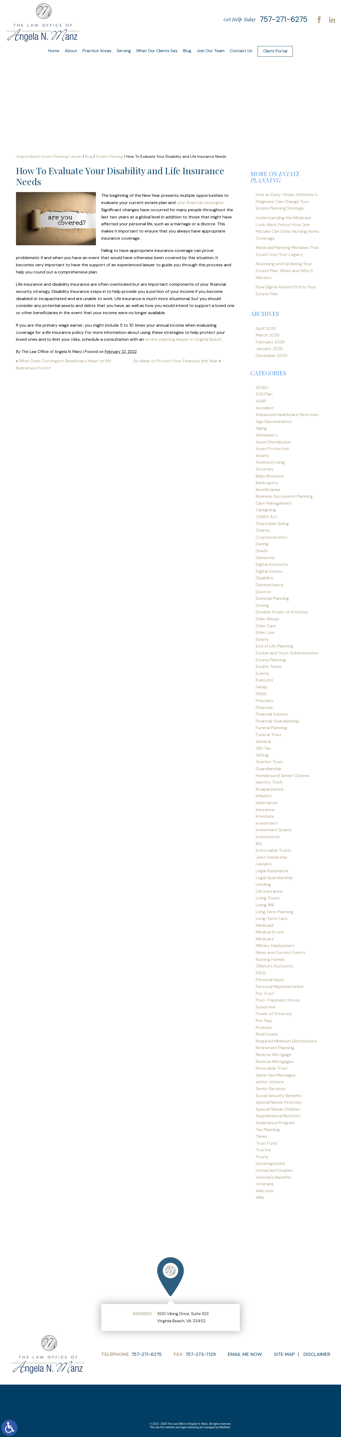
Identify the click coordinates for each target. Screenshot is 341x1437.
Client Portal (275, 51)
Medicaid (264, 925)
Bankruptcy (267, 482)
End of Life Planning (274, 646)
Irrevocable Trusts (273, 850)
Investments (268, 837)
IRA (259, 843)
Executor (265, 680)
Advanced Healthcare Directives (287, 414)
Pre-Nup (264, 1020)
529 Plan (264, 394)
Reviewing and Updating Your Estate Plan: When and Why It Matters (284, 270)
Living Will (265, 905)
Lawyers (264, 864)
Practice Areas (97, 50)
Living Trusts (268, 898)
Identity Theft (269, 782)
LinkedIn (332, 19)
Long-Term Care (271, 918)
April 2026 (266, 328)
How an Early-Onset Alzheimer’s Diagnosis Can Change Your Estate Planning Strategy (287, 201)
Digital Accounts (272, 564)
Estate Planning (109, 156)
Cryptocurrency (271, 537)
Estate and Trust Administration (287, 653)
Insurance (265, 809)
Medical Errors (270, 932)
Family (261, 687)
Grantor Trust (269, 762)
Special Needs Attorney (279, 1102)
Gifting (262, 755)
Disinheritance (269, 585)
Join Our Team (211, 50)
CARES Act (266, 517)
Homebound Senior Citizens (283, 775)
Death (262, 551)
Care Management (274, 503)
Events (262, 673)
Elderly (262, 639)
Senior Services (270, 1088)
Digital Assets (269, 571)
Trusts (262, 1157)
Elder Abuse (267, 619)
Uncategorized (270, 1163)
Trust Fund (266, 1143)
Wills (260, 1197)
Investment (267, 823)
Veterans (265, 1184)
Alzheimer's (267, 435)
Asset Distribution (273, 442)
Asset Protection (272, 448)
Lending (263, 884)
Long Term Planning (274, 912)
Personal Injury (270, 979)
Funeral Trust (268, 734)
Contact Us (241, 50)
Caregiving (266, 510)
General (263, 741)
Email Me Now (245, 1354)
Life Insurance (269, 891)
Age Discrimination (274, 421)
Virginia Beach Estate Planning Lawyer (49, 156)
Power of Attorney (274, 1013)
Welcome (265, 1191)
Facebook (319, 19)
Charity (263, 530)
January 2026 (269, 348)
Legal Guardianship (274, 878)
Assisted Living (270, 462)
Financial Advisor (272, 714)
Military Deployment (275, 945)
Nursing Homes (270, 959)
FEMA (261, 694)
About (71, 50)
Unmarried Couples (274, 1170)
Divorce (263, 592)
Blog (187, 50)
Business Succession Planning (284, 496)
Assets (262, 455)
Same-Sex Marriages (276, 1075)
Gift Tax (263, 748)
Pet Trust (265, 993)
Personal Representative (279, 986)
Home (53, 50)
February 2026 (270, 342)
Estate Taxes (268, 666)
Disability (264, 578)
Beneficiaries (268, 489)
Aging (261, 428)
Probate (264, 1027)
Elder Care (266, 626)
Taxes (261, 1136)
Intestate (265, 816)
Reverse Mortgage (273, 1054)
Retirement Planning (275, 1047)
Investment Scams (273, 830)
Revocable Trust (271, 1068)
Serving (124, 50)
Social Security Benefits (279, 1095)
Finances (264, 707)
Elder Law (265, 632)
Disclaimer (316, 1354)
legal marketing (189, 1427)
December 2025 (271, 355)
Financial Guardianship (277, 721)
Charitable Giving (272, 523)
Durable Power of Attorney (282, 612)
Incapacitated (269, 789)
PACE (261, 973)
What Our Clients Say (157, 50)
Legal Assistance (272, 871)
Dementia (265, 557)
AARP (261, 401)
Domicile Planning (272, 598)
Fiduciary (264, 700)
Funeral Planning (271, 727)
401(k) (262, 387)
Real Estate (267, 1034)
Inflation (263, 796)
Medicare (265, 939)
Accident (265, 408)
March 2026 (267, 335)
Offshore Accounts (274, 966)
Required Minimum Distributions (286, 1041)
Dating (262, 544)
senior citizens (270, 1082)
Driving (262, 605)
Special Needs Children (278, 1109)
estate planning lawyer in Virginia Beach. (183, 339)
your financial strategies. (200, 202)
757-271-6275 (283, 19)
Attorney (265, 469)
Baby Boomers (270, 476)
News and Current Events (280, 952)
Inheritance (267, 802)
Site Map (284, 1354)
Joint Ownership (271, 857)
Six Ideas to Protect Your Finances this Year (175, 361)
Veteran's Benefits (273, 1177)
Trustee (263, 1150)
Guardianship (269, 768)
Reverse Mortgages (275, 1061)
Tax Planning (268, 1129)
